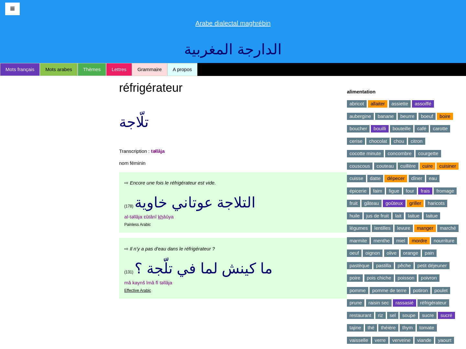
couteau (385, 166)
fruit (354, 203)
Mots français (20, 69)
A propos (182, 69)
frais (425, 191)
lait (398, 215)
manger (425, 228)
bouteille (402, 128)
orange (410, 253)
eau (433, 178)
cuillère (408, 166)
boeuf (427, 116)
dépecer (396, 178)
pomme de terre (389, 290)
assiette (400, 103)
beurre (407, 116)
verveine (401, 340)
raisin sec (379, 302)
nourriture (444, 240)
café (421, 128)
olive (392, 253)
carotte (440, 128)
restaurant (361, 315)
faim (377, 191)
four (410, 191)
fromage (445, 191)
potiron (420, 290)
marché (448, 228)
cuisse (356, 178)
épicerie (358, 191)
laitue (414, 215)
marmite (358, 240)
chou (399, 141)
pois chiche (379, 277)
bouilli (379, 128)
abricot (357, 103)
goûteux (394, 203)
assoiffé (423, 103)
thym (407, 327)
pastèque (360, 265)
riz (380, 315)
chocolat (378, 141)
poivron (429, 277)
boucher (358, 128)
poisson (406, 277)
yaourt (444, 340)
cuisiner (447, 166)
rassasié (404, 302)
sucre (428, 315)
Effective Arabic (137, 290)
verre (380, 340)
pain (429, 253)
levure (403, 228)
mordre (419, 240)
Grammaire (150, 69)
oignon (372, 253)
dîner (416, 178)
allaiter (378, 103)
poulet (441, 290)
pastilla (383, 265)
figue (394, 191)
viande (424, 340)
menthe (381, 240)
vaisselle (359, 340)
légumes (359, 228)
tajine (355, 327)
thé (371, 327)
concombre (400, 153)
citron (417, 141)
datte (375, 178)
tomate (426, 327)
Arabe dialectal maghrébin (233, 23)
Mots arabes (58, 69)
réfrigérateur (433, 302)
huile (355, 215)
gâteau (371, 203)
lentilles (382, 228)
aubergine (360, 116)
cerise (356, 141)
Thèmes (92, 69)
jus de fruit (377, 215)
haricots (436, 203)
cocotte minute (365, 153)
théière (388, 327)
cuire (427, 166)
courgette (428, 153)
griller (415, 203)
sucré (446, 315)
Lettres (119, 69)
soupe (409, 315)
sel (393, 315)
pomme (358, 290)
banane (386, 116)
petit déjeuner (432, 265)
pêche (404, 265)
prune (356, 302)
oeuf (354, 253)
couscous (360, 166)
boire (444, 116)
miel (400, 240)
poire (355, 277)
